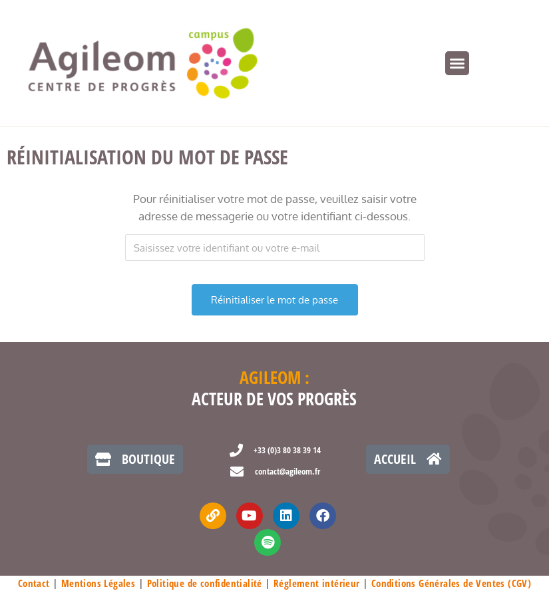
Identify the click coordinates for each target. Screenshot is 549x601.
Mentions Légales (98, 583)
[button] (457, 63)
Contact (34, 583)
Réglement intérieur (317, 583)
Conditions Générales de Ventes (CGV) (451, 583)
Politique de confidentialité (204, 583)
